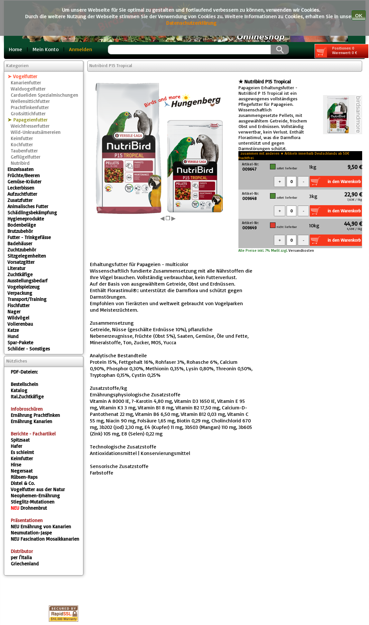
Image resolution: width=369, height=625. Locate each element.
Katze (13, 330)
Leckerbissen (20, 188)
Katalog (19, 390)
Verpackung (19, 293)
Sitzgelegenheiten (26, 256)
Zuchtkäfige (20, 274)
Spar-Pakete (20, 342)
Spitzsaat (20, 440)
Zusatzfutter (20, 200)
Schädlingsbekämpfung (32, 212)
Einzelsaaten (20, 169)
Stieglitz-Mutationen (32, 502)
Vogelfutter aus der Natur (38, 489)
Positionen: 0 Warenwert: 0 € (336, 51)
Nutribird (20, 163)
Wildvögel (18, 318)
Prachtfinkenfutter (30, 107)
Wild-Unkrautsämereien (36, 132)
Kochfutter (22, 144)
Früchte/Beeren (23, 175)
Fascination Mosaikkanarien (45, 539)
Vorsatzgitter (21, 262)
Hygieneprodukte (25, 219)
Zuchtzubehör (21, 250)
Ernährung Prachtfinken (35, 415)
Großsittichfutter (28, 113)
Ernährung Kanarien (31, 421)
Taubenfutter (24, 151)
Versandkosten (301, 250)
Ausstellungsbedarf (27, 280)
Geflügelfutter (25, 157)
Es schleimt (22, 452)
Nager (14, 311)
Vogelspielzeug (23, 287)
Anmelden (80, 49)
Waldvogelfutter (28, 89)
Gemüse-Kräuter (24, 181)
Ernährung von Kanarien (41, 526)
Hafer (16, 446)
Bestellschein (24, 384)
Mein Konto (46, 49)
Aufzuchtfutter (22, 194)
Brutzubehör (20, 231)
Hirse (16, 465)
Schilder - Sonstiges (28, 349)
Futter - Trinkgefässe (29, 237)
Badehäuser (19, 243)
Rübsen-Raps (24, 477)
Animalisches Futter (27, 206)
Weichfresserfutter (30, 126)
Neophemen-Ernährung (35, 495)
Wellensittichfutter (30, 101)
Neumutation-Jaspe (31, 533)
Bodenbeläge (21, 225)
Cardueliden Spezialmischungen (44, 95)
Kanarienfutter (26, 82)
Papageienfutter (30, 120)
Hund (13, 336)
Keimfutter (22, 138)
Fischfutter (18, 305)
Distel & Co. (23, 483)
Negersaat (22, 471)
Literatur (16, 268)
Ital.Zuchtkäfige (27, 396)
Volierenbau (20, 324)
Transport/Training (27, 299)
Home (15, 49)
